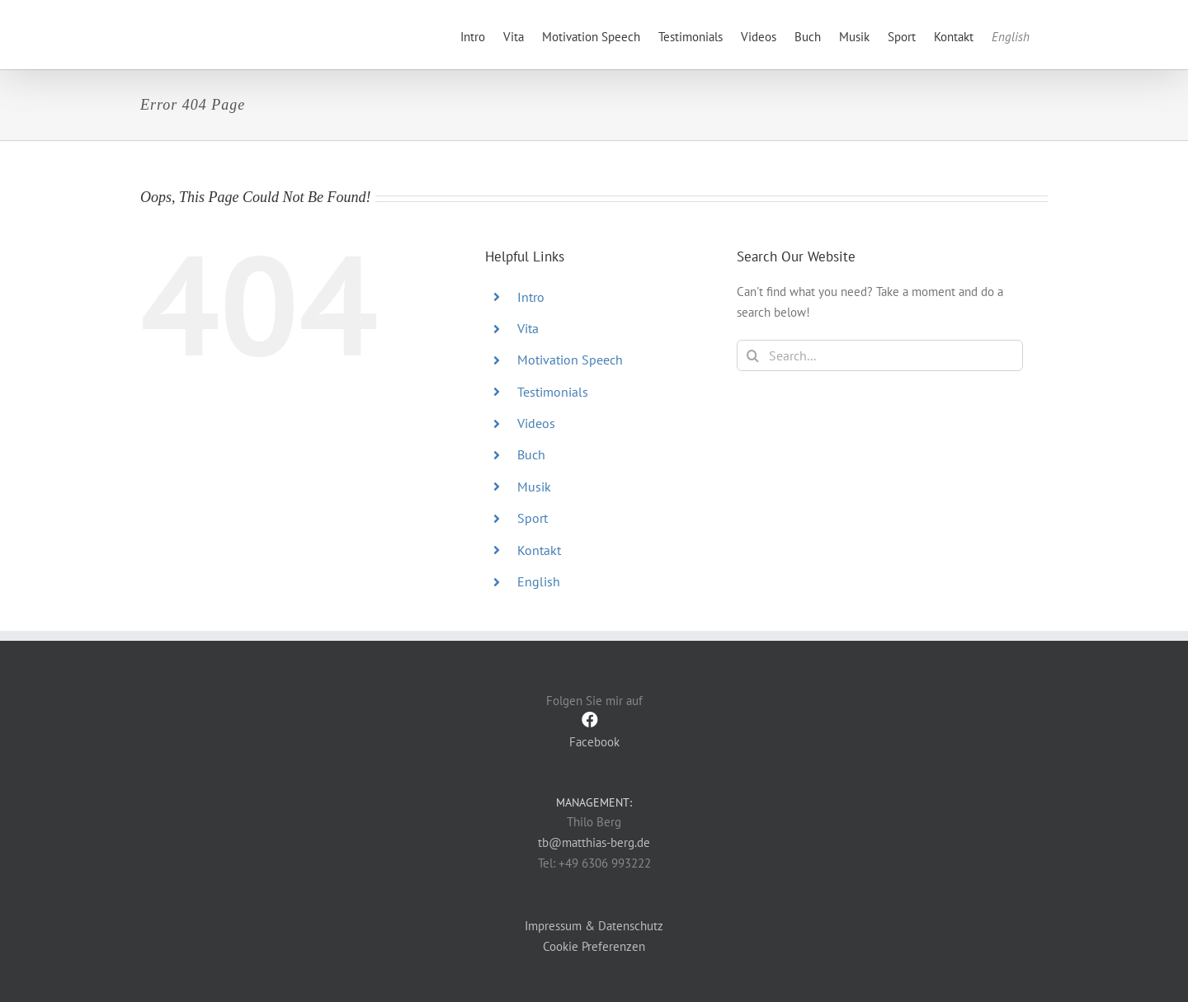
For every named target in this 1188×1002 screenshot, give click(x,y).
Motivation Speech (570, 359)
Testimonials (552, 391)
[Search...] (880, 355)
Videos (536, 423)
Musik (534, 486)
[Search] (752, 355)
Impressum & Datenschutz (594, 925)
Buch (531, 454)
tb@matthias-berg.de (594, 842)
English (538, 581)
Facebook (594, 730)
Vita (528, 328)
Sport (532, 518)
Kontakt (539, 550)
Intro (530, 297)
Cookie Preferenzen (594, 946)
